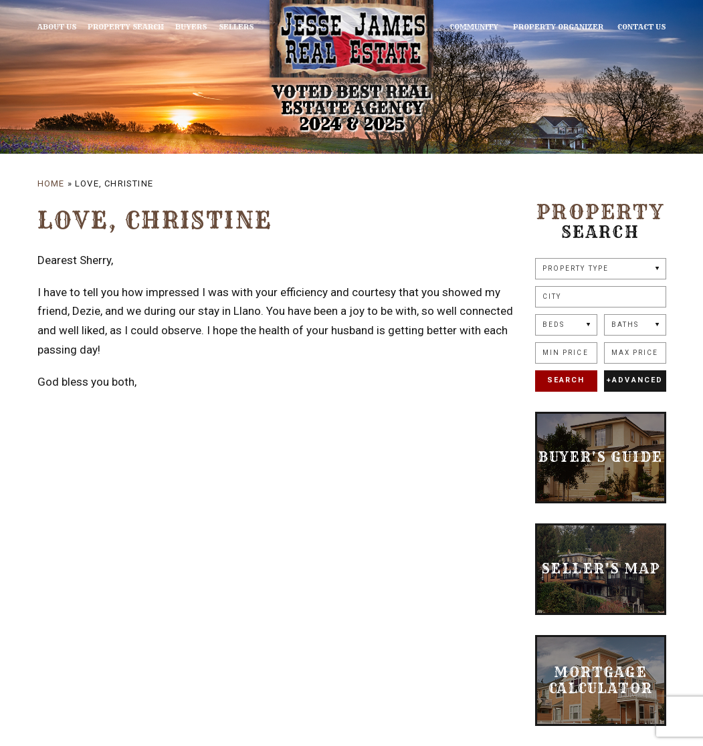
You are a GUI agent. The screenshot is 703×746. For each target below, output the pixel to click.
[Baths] (635, 325)
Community (482, 27)
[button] (600, 296)
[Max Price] (635, 353)
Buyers (185, 27)
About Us (56, 27)
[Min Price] (566, 353)
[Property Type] (600, 268)
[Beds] (566, 325)
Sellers (227, 27)
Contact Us (642, 27)
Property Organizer (562, 27)
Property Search (123, 27)
